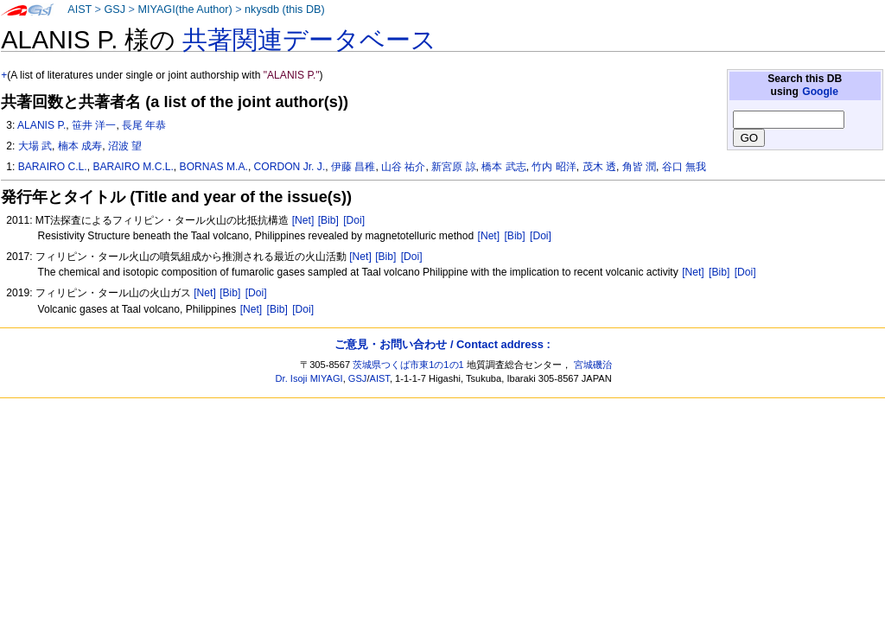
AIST (79, 9)
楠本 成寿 (80, 146)
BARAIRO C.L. (52, 167)
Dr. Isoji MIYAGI (309, 378)
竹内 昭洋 (554, 167)
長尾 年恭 (144, 125)
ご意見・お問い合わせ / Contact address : (442, 344)
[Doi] (354, 220)
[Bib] (328, 220)
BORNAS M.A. (214, 167)
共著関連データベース (309, 40)
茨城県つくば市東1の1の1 (408, 364)
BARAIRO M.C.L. (132, 167)
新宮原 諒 (453, 167)
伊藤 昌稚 (353, 167)
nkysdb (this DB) (285, 9)
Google (820, 92)
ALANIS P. (41, 125)
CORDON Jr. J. (290, 167)
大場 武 (35, 146)
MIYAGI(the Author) (184, 9)
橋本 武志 (503, 167)
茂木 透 (599, 167)
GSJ (114, 9)
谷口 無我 (684, 167)
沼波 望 (125, 146)
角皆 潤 (639, 167)
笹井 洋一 (94, 125)
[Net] (303, 220)
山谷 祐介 (403, 167)
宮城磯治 (593, 364)
